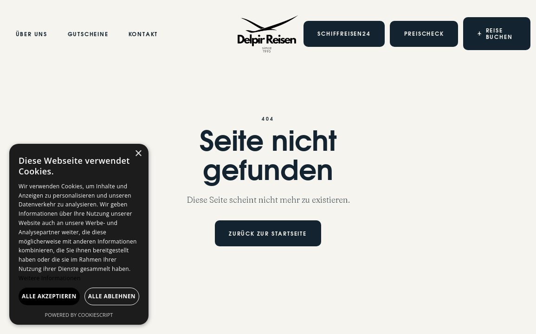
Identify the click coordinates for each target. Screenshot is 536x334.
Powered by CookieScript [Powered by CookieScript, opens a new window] (79, 314)
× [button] (138, 153)
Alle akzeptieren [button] (49, 296)
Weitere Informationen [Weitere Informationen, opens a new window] (50, 278)
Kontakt (143, 34)
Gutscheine (87, 34)
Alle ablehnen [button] (112, 296)
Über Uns (31, 34)
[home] (268, 34)
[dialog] (79, 234)
